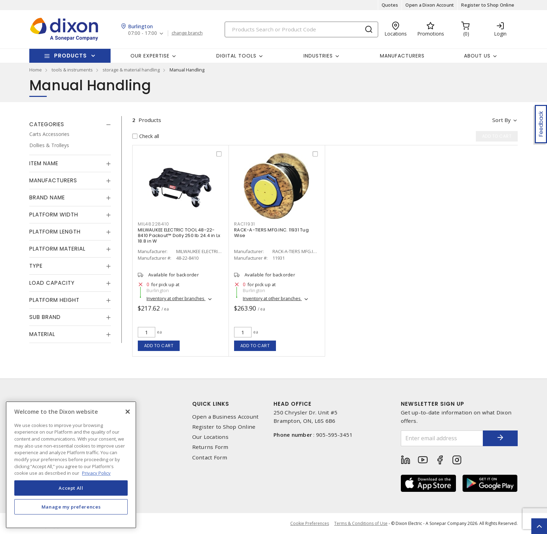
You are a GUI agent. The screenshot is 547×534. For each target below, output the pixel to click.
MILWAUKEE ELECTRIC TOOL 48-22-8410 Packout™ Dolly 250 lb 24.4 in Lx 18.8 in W (179, 235)
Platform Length (55, 231)
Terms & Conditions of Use (361, 523)
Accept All (71, 488)
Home (35, 70)
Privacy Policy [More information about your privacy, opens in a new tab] (96, 473)
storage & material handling (131, 70)
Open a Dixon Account (429, 5)
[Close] (127, 411)
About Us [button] (477, 55)
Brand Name (47, 197)
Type (36, 265)
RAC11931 (244, 224)
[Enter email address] (442, 438)
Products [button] (70, 55)
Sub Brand (45, 317)
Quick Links (210, 403)
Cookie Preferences (309, 523)
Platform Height (54, 300)
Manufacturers (402, 55)
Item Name (43, 163)
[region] (71, 464)
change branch (187, 33)
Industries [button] (318, 55)
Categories (46, 124)
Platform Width (53, 214)
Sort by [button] (501, 119)
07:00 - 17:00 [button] (142, 33)
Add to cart (159, 346)
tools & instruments (72, 70)
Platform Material (57, 248)
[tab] (70, 124)
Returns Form (210, 447)
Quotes (390, 5)
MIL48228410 (153, 224)
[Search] (301, 29)
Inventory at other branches (176, 298)
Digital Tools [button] (236, 55)
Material (42, 334)
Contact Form (209, 457)
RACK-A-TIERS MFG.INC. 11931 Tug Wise (271, 232)
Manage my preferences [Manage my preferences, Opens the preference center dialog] (71, 507)
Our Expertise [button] (150, 55)
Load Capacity (52, 283)
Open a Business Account (225, 416)
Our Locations (210, 437)
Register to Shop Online (487, 5)
